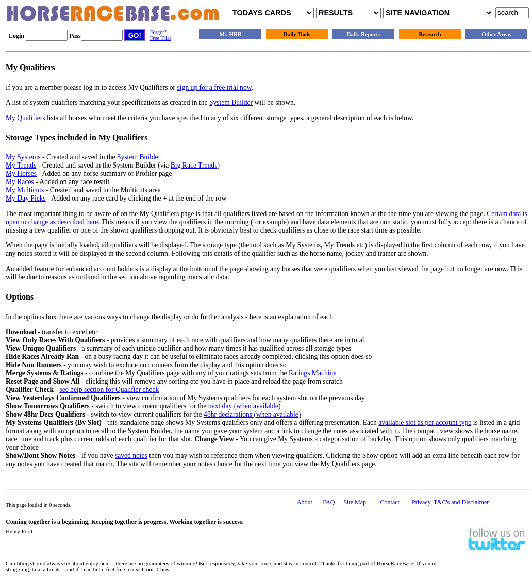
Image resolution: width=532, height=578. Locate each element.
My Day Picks (26, 198)
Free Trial (160, 38)
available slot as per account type (424, 422)
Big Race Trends (194, 165)
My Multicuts (25, 190)
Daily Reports (363, 34)
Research (430, 34)
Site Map (354, 502)
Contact (390, 502)
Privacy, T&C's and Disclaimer (450, 502)
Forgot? (158, 32)
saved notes (131, 455)
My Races (20, 182)
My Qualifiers (25, 118)
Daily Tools (297, 34)
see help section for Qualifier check (109, 389)
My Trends (21, 165)
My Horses (21, 173)
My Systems (23, 157)
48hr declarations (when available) (252, 414)
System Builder (231, 102)
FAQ (329, 502)
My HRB (230, 34)
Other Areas (496, 34)
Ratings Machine (313, 373)
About (304, 502)
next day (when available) (244, 406)
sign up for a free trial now (214, 87)
